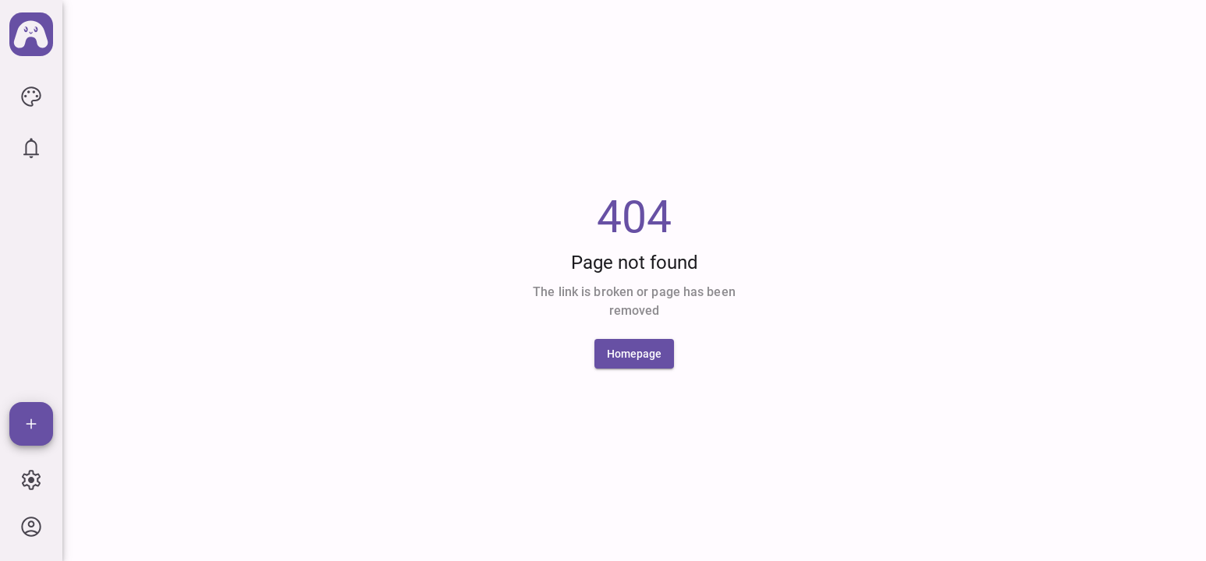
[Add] (31, 424)
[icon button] (31, 96)
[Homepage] (634, 354)
